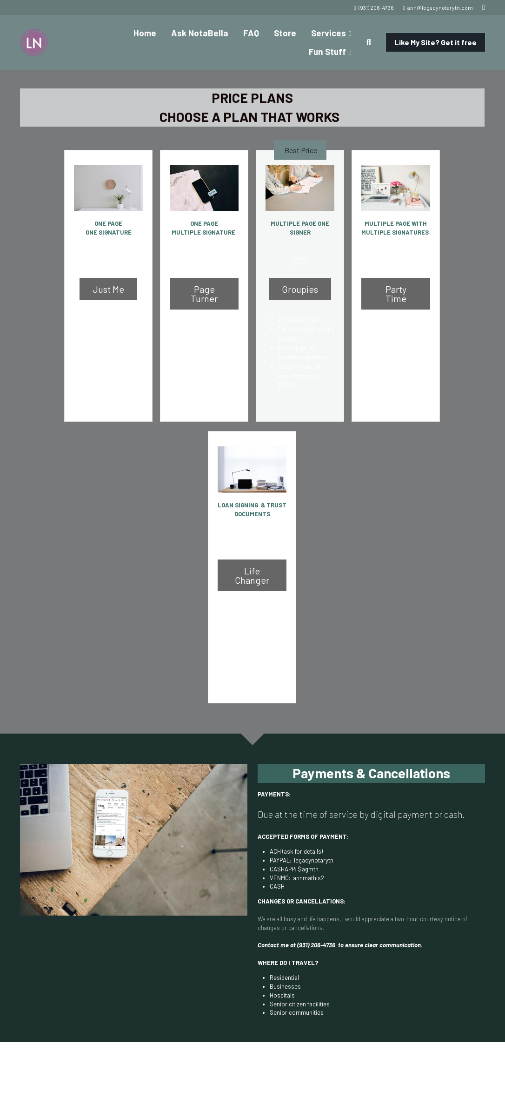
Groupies (300, 287)
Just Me (108, 287)
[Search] (368, 42)
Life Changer (252, 555)
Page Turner (204, 287)
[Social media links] (483, 7)
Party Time (396, 287)
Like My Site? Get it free (435, 42)
